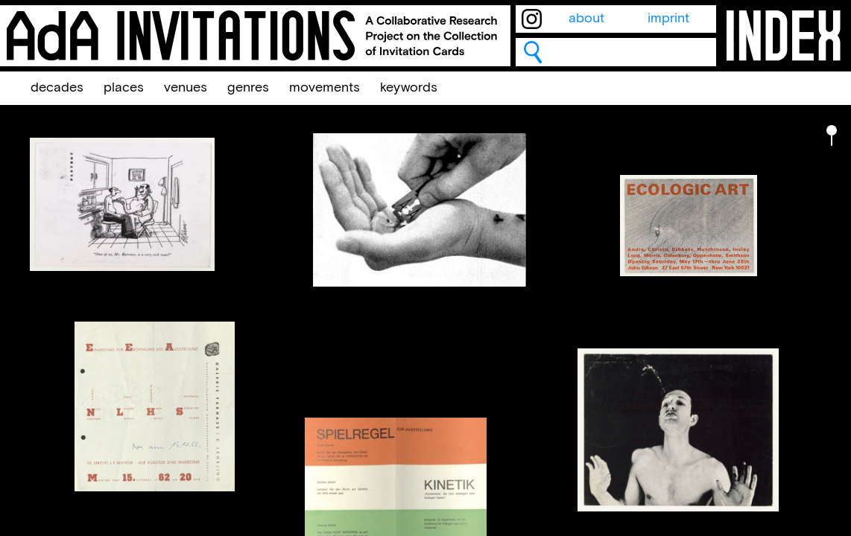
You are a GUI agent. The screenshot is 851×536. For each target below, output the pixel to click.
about (586, 18)
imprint (668, 18)
